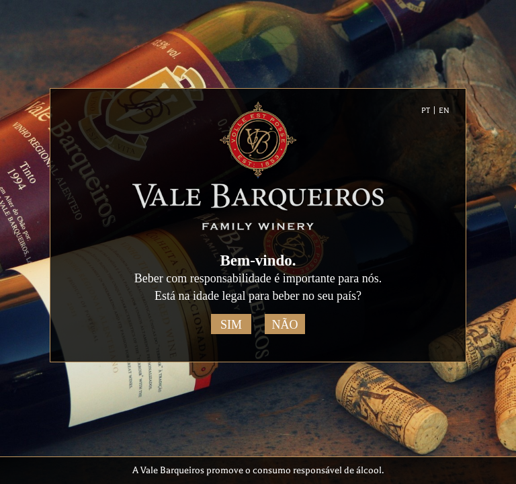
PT (425, 110)
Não (285, 324)
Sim (231, 324)
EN (444, 110)
